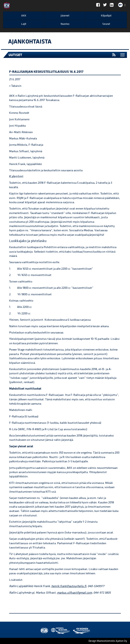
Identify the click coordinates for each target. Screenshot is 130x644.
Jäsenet (65, 15)
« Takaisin (15, 86)
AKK (23, 15)
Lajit (23, 24)
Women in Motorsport (59, 631)
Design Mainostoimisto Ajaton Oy (107, 641)
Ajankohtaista (29, 41)
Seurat (106, 24)
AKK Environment (51, 631)
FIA (43, 631)
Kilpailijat (106, 15)
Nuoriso (65, 24)
